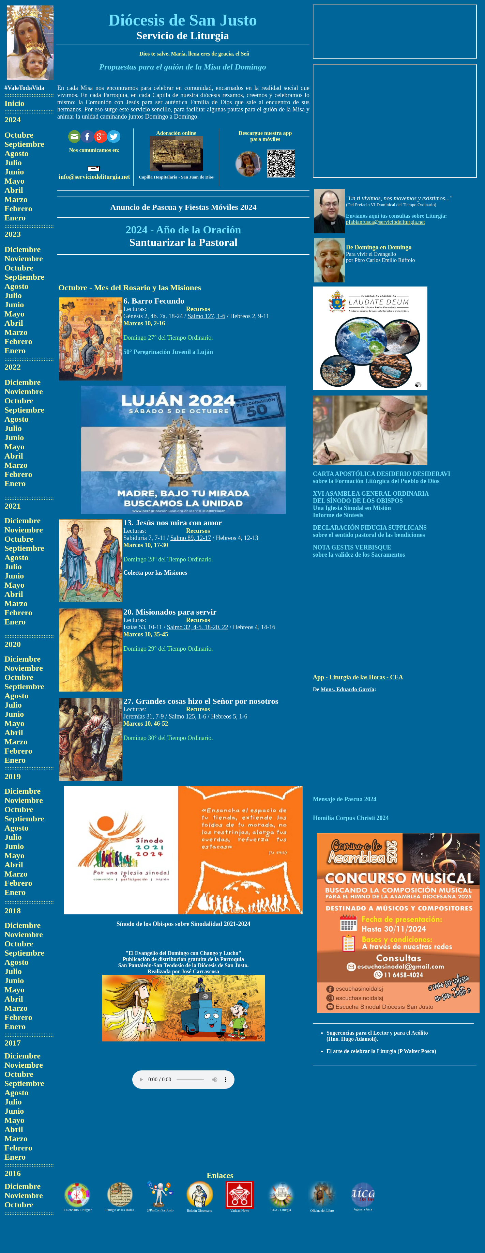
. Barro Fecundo (155, 300)
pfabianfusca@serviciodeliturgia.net (385, 222)
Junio (14, 171)
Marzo (16, 199)
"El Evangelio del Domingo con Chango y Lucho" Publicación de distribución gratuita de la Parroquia (183, 956)
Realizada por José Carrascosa (183, 971)
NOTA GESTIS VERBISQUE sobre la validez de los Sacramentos (359, 551)
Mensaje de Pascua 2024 (344, 799)
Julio (13, 162)
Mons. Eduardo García (348, 689)
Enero (15, 217)
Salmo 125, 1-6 (188, 716)
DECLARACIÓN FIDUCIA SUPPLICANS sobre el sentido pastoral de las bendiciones (370, 531)
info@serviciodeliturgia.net (94, 176)
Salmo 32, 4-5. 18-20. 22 (197, 627)
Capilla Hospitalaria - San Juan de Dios (176, 177)
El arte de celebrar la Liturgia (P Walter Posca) (381, 1051)
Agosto (16, 153)
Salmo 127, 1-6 (207, 316)
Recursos (198, 309)
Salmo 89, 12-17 (190, 538)
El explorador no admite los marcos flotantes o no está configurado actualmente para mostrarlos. (395, 31)
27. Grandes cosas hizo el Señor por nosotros (200, 701)
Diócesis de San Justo (182, 20)
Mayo (14, 180)
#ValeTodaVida (24, 87)
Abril (13, 190)
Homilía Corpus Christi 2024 (351, 818)
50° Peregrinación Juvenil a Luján (168, 352)
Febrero (18, 208)
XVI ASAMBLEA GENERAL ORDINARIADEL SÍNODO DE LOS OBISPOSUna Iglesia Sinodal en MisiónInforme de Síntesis (371, 504)
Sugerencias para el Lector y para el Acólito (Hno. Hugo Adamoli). (377, 1036)
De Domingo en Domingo (379, 247)
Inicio (14, 103)
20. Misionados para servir (169, 611)
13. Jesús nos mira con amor (172, 522)
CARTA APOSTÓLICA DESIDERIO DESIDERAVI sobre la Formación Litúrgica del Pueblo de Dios (381, 477)
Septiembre (24, 144)
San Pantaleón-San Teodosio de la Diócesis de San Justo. (183, 965)
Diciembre (22, 249)
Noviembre (23, 258)
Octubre (18, 134)
